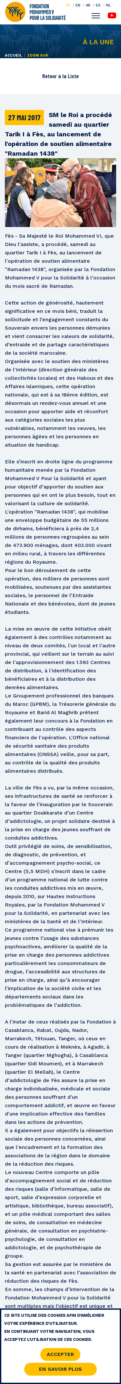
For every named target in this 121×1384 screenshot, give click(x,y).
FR (68, 5)
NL (108, 5)
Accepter (60, 1356)
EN (78, 5)
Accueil (13, 55)
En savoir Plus (60, 1371)
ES (98, 5)
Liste (73, 75)
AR (88, 5)
